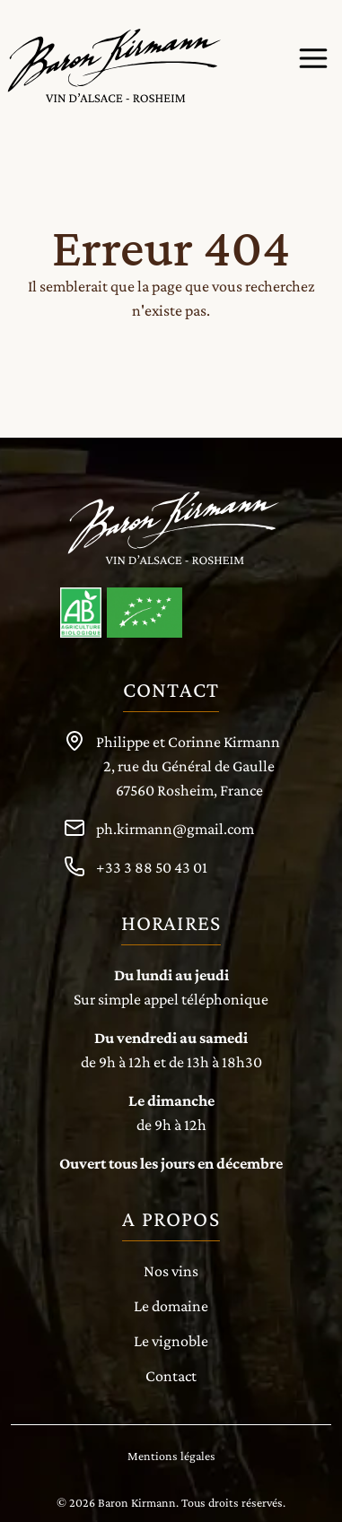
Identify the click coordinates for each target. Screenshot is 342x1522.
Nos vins (171, 1271)
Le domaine (171, 1306)
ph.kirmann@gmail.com (175, 829)
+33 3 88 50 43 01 (151, 867)
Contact (171, 1376)
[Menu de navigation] (313, 58)
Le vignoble (171, 1341)
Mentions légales (171, 1455)
